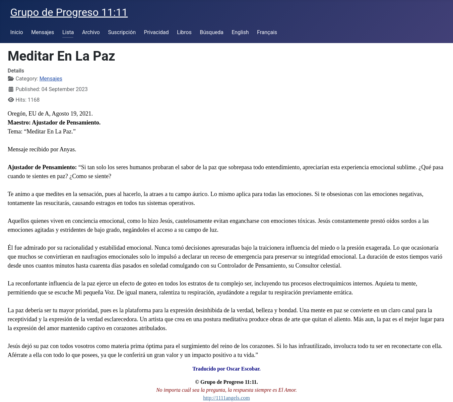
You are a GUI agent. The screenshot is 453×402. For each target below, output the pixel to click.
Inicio (16, 32)
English (240, 32)
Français (267, 32)
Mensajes (42, 32)
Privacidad (156, 32)
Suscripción (122, 32)
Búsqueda (212, 32)
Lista (68, 32)
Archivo (91, 32)
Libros (184, 32)
